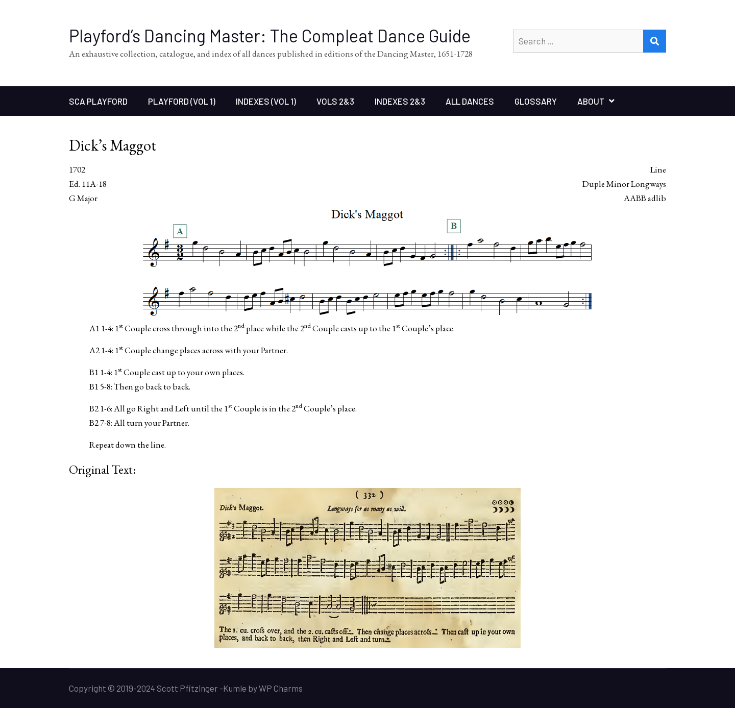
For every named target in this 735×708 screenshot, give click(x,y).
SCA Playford (98, 101)
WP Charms (281, 688)
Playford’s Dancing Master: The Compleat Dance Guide (270, 35)
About (590, 101)
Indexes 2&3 (400, 101)
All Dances (470, 101)
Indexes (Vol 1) (266, 101)
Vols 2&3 (335, 101)
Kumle (235, 688)
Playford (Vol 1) (181, 101)
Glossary (535, 101)
